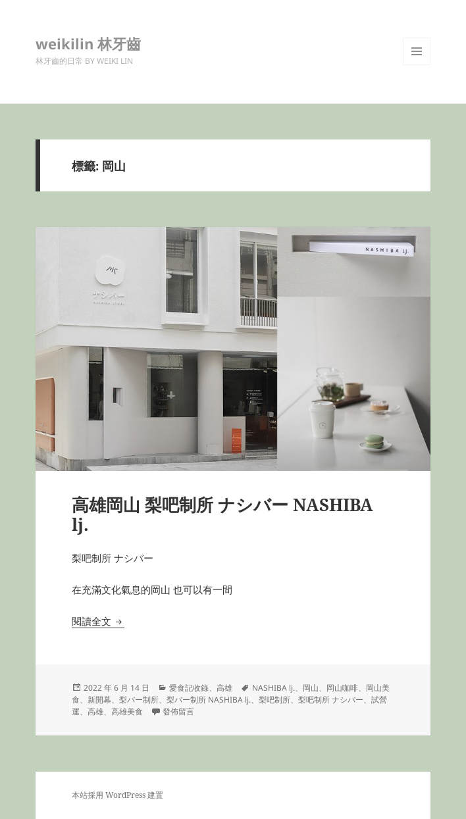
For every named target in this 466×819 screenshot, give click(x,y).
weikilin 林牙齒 (88, 43)
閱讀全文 (98, 621)
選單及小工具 (416, 64)
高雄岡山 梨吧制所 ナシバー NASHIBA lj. (222, 514)
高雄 (224, 687)
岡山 (311, 687)
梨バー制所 (139, 699)
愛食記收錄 (189, 687)
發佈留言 (178, 711)
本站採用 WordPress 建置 (117, 795)
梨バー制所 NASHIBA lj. (209, 699)
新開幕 (99, 699)
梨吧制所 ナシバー (330, 699)
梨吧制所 (274, 699)
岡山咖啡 (342, 687)
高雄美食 (127, 711)
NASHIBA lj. (273, 687)
